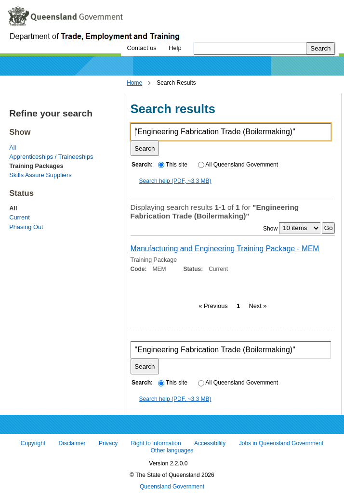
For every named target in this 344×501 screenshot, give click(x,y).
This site (172, 164)
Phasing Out (26, 227)
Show (270, 228)
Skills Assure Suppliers (40, 175)
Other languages (172, 451)
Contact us (141, 47)
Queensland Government (172, 486)
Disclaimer (72, 443)
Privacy (108, 443)
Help (175, 47)
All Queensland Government (238, 164)
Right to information (156, 443)
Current (19, 217)
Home (134, 82)
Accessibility (209, 443)
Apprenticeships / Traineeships (51, 156)
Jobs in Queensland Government (281, 443)
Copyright (33, 443)
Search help (175, 181)
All (12, 147)
